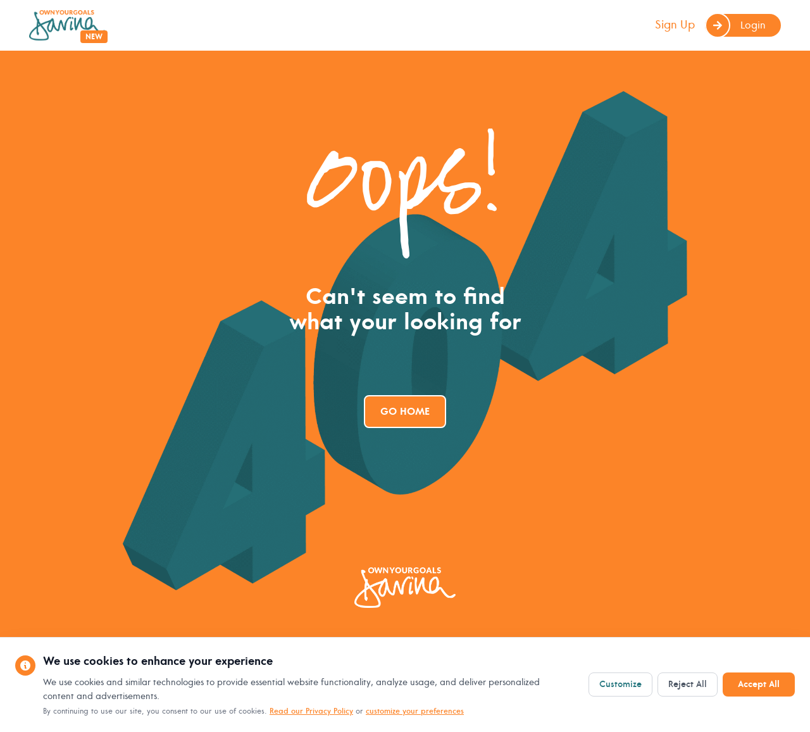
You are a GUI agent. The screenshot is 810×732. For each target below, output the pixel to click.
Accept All (759, 684)
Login (735, 25)
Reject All (687, 684)
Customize (620, 684)
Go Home (405, 411)
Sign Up (675, 25)
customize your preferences (415, 711)
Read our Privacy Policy (311, 711)
